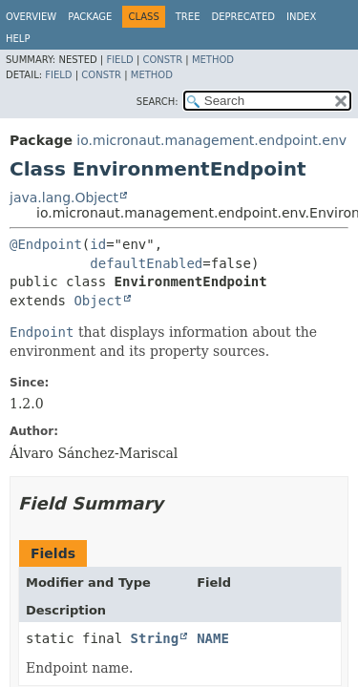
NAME (213, 638)
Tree (188, 16)
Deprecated (243, 16)
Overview (31, 16)
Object (98, 300)
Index (301, 16)
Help (18, 38)
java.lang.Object (64, 197)
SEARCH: (158, 101)
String (155, 638)
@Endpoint (46, 244)
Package (90, 16)
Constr (162, 59)
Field (119, 59)
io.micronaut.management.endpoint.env (211, 140)
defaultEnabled (146, 263)
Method (213, 59)
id (98, 244)
